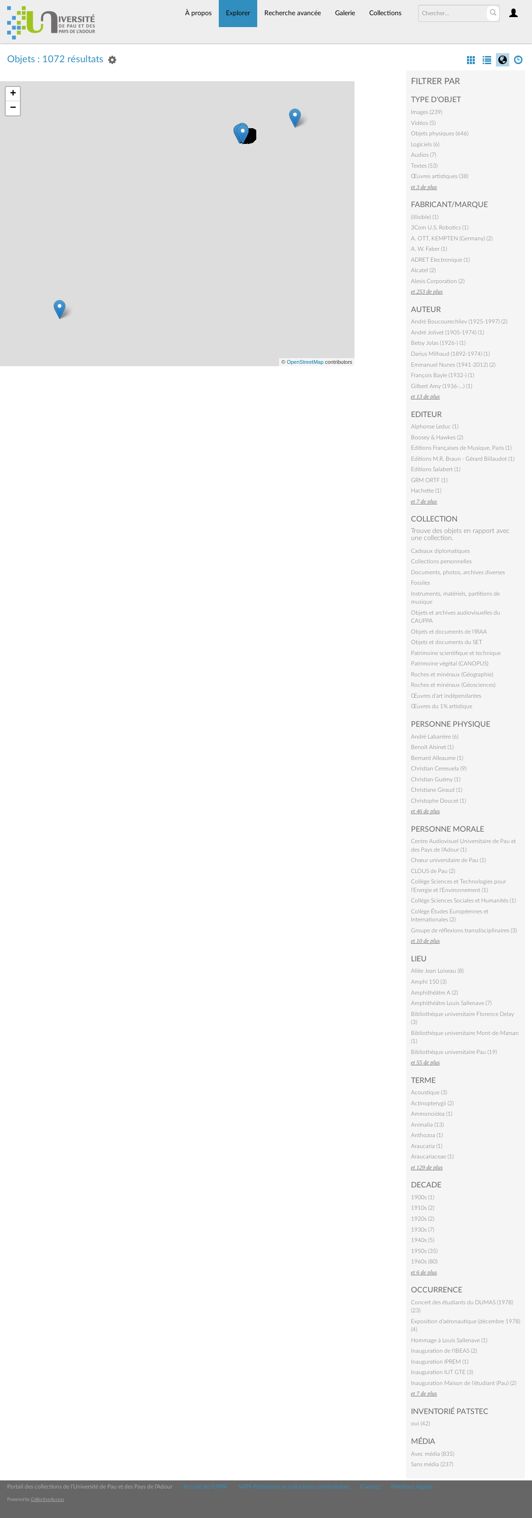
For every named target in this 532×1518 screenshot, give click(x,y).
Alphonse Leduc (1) (434, 426)
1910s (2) (422, 1208)
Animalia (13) (427, 1125)
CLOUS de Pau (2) (433, 871)
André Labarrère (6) (434, 737)
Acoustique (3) (429, 1092)
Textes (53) (424, 166)
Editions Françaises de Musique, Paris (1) (461, 448)
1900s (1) (422, 1197)
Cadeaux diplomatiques (440, 551)
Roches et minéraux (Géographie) (452, 674)
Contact (370, 1487)
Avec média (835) (432, 1454)
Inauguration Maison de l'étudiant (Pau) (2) (463, 1383)
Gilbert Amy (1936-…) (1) (441, 386)
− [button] (13, 108)
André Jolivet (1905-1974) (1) (447, 332)
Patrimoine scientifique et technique (456, 653)
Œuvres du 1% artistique (441, 706)
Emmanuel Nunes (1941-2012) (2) (453, 365)
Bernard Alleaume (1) (437, 758)
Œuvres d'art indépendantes (446, 696)
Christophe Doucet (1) (438, 801)
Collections (385, 13)
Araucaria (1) (426, 1146)
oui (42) (420, 1423)
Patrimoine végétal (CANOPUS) (449, 663)
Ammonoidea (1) (431, 1114)
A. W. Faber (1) (429, 249)
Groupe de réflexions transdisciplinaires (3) (464, 930)
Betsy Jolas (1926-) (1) (438, 343)
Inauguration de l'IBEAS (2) (444, 1351)
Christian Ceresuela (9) (439, 768)
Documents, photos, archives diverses (458, 572)
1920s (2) (422, 1219)
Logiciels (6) (425, 144)
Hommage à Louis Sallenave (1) (449, 1340)
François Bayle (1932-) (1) (442, 375)
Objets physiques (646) (439, 133)
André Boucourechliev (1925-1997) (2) (459, 321)
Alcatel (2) (423, 270)
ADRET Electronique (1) (440, 260)
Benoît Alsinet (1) (432, 747)
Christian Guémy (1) (435, 779)
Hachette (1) (426, 490)
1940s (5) (422, 1240)
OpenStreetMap (305, 362)
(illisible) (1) (425, 217)
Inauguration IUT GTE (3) (442, 1372)
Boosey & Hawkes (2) (437, 437)
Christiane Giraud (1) (436, 790)
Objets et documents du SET (446, 642)
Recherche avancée (292, 13)
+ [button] (13, 94)
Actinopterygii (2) (432, 1103)
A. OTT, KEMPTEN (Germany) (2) (452, 238)
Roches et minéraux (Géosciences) (453, 685)
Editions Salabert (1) (435, 469)
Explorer (238, 13)
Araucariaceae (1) (432, 1156)
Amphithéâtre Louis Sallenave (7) (451, 1003)
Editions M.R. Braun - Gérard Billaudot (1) (462, 459)
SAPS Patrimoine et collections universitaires (293, 1487)
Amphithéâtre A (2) (434, 993)
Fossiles (420, 583)
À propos (198, 13)
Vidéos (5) (423, 123)
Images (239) (426, 112)
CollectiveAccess (47, 1499)
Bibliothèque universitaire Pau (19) (454, 1052)
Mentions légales (412, 1487)
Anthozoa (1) (427, 1135)
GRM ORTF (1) (429, 480)
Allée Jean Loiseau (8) (437, 971)
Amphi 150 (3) (429, 982)
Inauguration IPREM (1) (439, 1362)
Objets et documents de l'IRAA (449, 632)
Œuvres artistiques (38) (439, 176)
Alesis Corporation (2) (438, 281)
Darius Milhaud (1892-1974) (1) (450, 354)
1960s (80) (424, 1261)
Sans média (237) (432, 1464)
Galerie (345, 13)
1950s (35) (424, 1251)
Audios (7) (423, 155)
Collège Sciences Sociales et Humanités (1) (463, 900)
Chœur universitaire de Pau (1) (448, 860)
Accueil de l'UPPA (205, 1487)
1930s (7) (422, 1230)
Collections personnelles (441, 561)
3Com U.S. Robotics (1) (439, 227)
